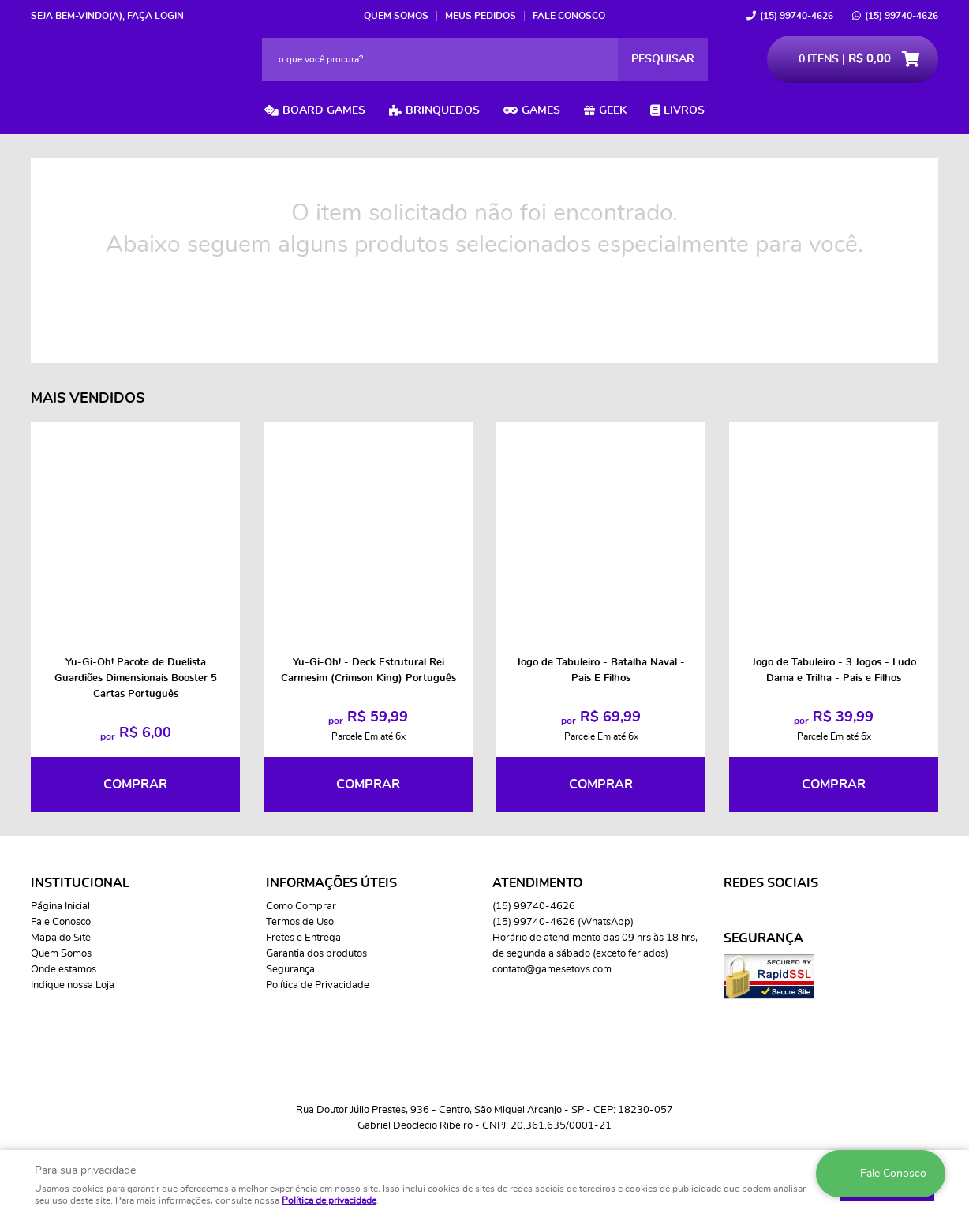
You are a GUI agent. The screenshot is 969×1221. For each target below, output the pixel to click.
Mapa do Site (61, 938)
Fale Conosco (569, 16)
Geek (613, 110)
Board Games (323, 110)
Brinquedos (443, 110)
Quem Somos (396, 16)
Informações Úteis (331, 883)
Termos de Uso (300, 922)
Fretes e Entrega (303, 938)
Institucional (80, 883)
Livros (684, 110)
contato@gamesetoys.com (552, 969)
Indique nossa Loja (72, 985)
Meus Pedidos (480, 16)
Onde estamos (63, 969)
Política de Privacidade (317, 985)
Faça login (155, 16)
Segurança (290, 969)
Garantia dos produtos (316, 954)
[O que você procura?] (663, 59)
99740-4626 (796, 16)
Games (541, 110)
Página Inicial (60, 906)
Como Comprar (301, 906)
